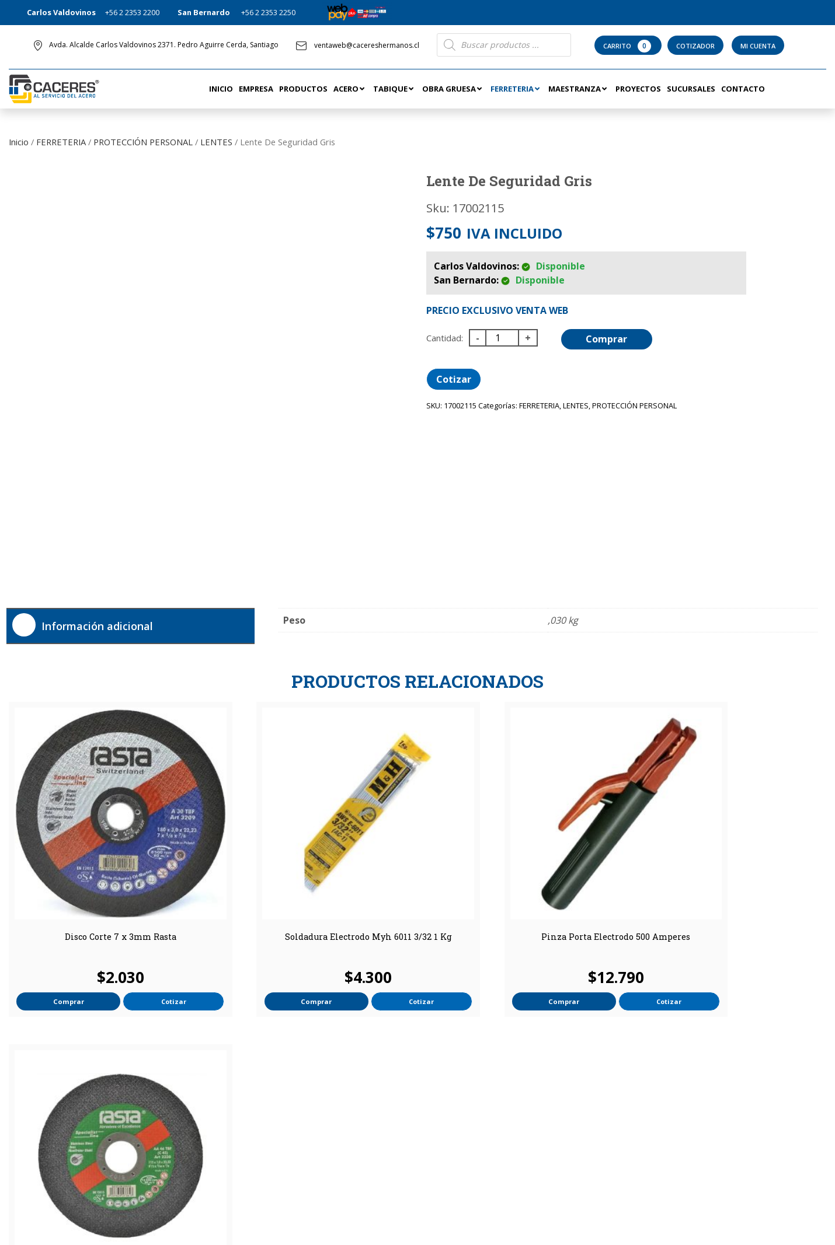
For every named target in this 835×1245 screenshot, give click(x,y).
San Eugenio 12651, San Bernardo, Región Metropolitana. (707, 1142)
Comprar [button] (57, 957)
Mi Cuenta (757, 45)
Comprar (608, 339)
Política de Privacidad (462, 1123)
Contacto (240, 1091)
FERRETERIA (61, 142)
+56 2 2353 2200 (132, 12)
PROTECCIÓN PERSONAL (143, 142)
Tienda (438, 1091)
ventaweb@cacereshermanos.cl (357, 45)
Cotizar (453, 379)
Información (457, 1073)
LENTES (216, 142)
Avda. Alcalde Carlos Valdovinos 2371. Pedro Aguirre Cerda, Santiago (164, 45)
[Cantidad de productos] (502, 338)
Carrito (628, 46)
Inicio (19, 142)
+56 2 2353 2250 (268, 12)
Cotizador (695, 45)
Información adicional (97, 626)
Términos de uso (456, 1107)
